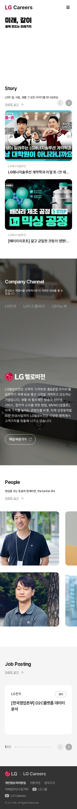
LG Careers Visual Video (38, 52)
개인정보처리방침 (15, 783)
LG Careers (15, 795)
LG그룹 (39, 789)
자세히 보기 (14, 104)
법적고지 (49, 783)
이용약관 (35, 783)
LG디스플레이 (34, 306)
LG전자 (10, 306)
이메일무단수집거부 (16, 789)
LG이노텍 (59, 306)
